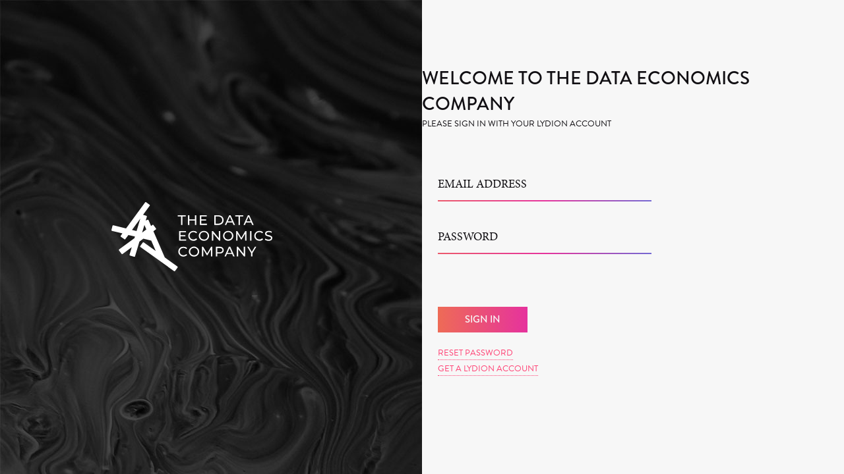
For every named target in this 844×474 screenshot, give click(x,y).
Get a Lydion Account (488, 368)
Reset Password (475, 352)
